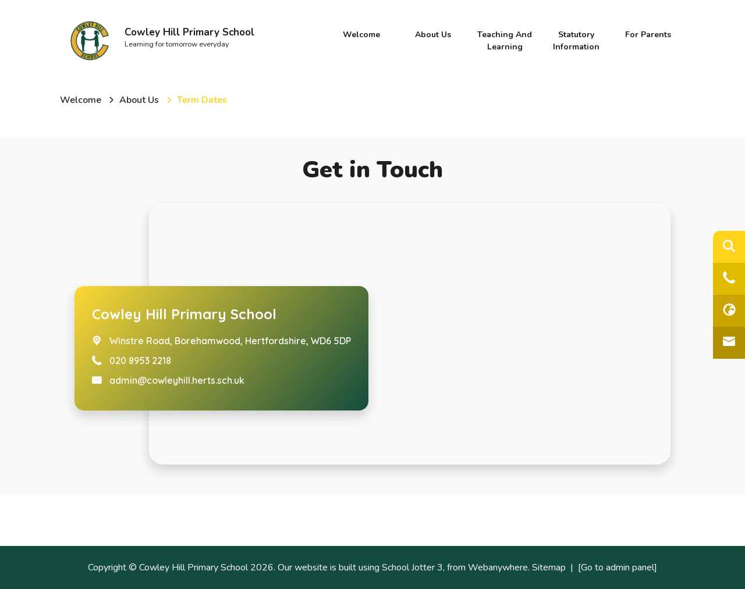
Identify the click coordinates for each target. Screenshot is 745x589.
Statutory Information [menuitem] (576, 40)
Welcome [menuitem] (361, 34)
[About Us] (139, 100)
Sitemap (549, 567)
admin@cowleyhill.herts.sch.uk (176, 380)
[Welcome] (80, 100)
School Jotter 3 (412, 567)
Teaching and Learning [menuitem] (504, 40)
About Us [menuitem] (433, 34)
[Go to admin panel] (617, 567)
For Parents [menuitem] (648, 34)
